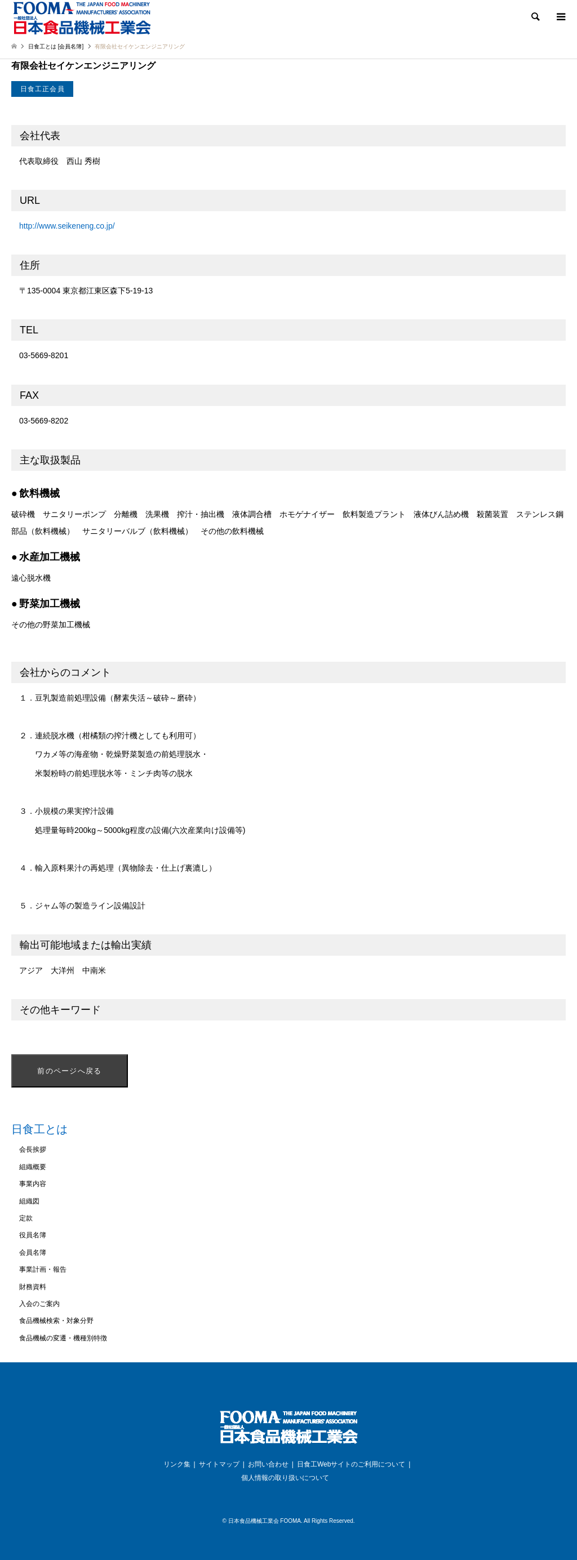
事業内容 (32, 1184)
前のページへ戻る (69, 1071)
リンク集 (176, 1464)
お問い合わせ (268, 1464)
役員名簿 (32, 1235)
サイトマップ (219, 1464)
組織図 (29, 1201)
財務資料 (32, 1287)
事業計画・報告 (42, 1269)
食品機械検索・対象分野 (56, 1321)
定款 (26, 1218)
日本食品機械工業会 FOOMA (264, 1521)
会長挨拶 (32, 1149)
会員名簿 (32, 1252)
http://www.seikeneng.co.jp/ (67, 225)
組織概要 (32, 1167)
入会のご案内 (39, 1304)
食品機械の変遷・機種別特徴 (63, 1338)
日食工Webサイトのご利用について (351, 1464)
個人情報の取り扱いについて (285, 1478)
